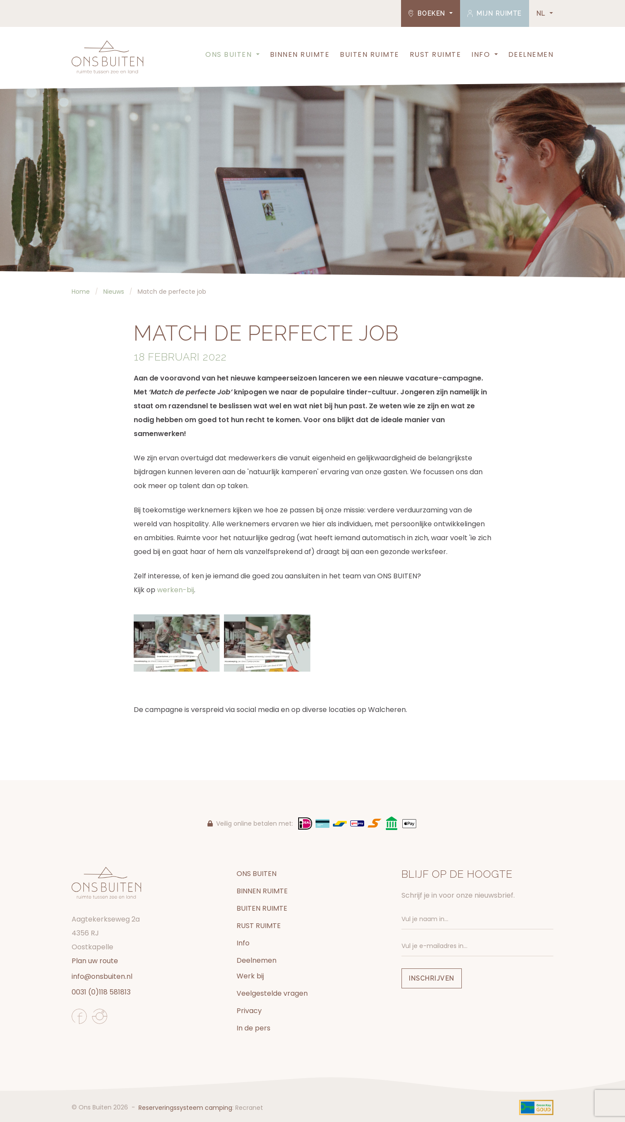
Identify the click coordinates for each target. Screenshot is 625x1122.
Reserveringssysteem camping (185, 1107)
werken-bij (175, 590)
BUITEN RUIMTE (369, 54)
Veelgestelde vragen (272, 993)
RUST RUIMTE (435, 54)
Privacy (249, 1011)
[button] (257, 55)
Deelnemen (531, 54)
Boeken (428, 13)
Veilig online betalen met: (250, 823)
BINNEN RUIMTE (300, 54)
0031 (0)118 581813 (101, 992)
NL (542, 13)
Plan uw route (95, 961)
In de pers (253, 1028)
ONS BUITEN (228, 54)
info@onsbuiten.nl (102, 976)
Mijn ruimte (494, 13)
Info (480, 54)
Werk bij (250, 976)
